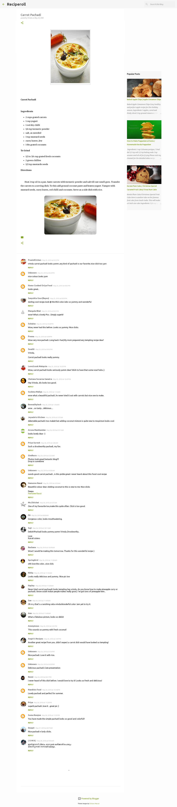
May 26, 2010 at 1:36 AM (50, 405)
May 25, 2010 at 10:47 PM (62, 379)
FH (29, 515)
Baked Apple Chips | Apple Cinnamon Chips (144, 99)
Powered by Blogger (88, 798)
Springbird (33, 560)
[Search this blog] (162, 4)
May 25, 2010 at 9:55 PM (44, 349)
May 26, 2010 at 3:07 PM (52, 639)
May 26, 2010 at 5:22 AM (46, 455)
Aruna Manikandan (37, 430)
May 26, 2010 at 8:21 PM (42, 677)
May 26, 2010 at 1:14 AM (51, 392)
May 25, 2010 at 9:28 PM (45, 324)
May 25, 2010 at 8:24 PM (46, 273)
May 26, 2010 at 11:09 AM (48, 560)
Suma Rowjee (34, 715)
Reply (30, 268)
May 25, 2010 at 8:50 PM (58, 298)
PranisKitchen (34, 260)
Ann (30, 613)
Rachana (32, 547)
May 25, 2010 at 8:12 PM (50, 260)
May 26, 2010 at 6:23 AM (48, 503)
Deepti (31, 728)
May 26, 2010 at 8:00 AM (40, 515)
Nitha (30, 573)
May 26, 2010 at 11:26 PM (43, 702)
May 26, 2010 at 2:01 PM (48, 626)
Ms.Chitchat (33, 502)
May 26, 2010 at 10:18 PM (51, 690)
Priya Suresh (34, 443)
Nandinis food (34, 690)
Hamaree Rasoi (35, 483)
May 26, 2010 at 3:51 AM (55, 430)
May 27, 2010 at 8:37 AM (44, 728)
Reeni (30, 677)
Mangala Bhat (34, 311)
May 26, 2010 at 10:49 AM (46, 547)
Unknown (32, 273)
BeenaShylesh (34, 404)
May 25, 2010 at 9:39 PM (43, 336)
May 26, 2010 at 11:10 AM (43, 573)
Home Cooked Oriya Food (40, 285)
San (29, 600)
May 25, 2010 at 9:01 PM (50, 311)
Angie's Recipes (35, 639)
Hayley (31, 585)
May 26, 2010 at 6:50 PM (46, 664)
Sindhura (32, 455)
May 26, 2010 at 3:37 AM (54, 417)
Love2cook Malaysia (37, 366)
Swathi (31, 349)
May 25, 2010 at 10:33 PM (57, 366)
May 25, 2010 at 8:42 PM (61, 285)
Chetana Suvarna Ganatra (40, 379)
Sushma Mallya (35, 392)
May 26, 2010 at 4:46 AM (49, 443)
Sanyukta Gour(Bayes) (38, 298)
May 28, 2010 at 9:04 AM (45, 741)
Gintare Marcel (94, 803)
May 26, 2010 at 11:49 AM (41, 600)
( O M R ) (32, 741)
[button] (22, 23)
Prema (31, 336)
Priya (30, 702)
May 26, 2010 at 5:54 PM (46, 651)
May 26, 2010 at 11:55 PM (51, 715)
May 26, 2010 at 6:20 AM (51, 483)
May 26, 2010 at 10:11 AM (42, 528)
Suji (30, 528)
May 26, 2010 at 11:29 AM (44, 586)
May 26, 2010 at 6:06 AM (46, 470)
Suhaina (32, 324)
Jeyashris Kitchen (36, 417)
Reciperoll (16, 4)
